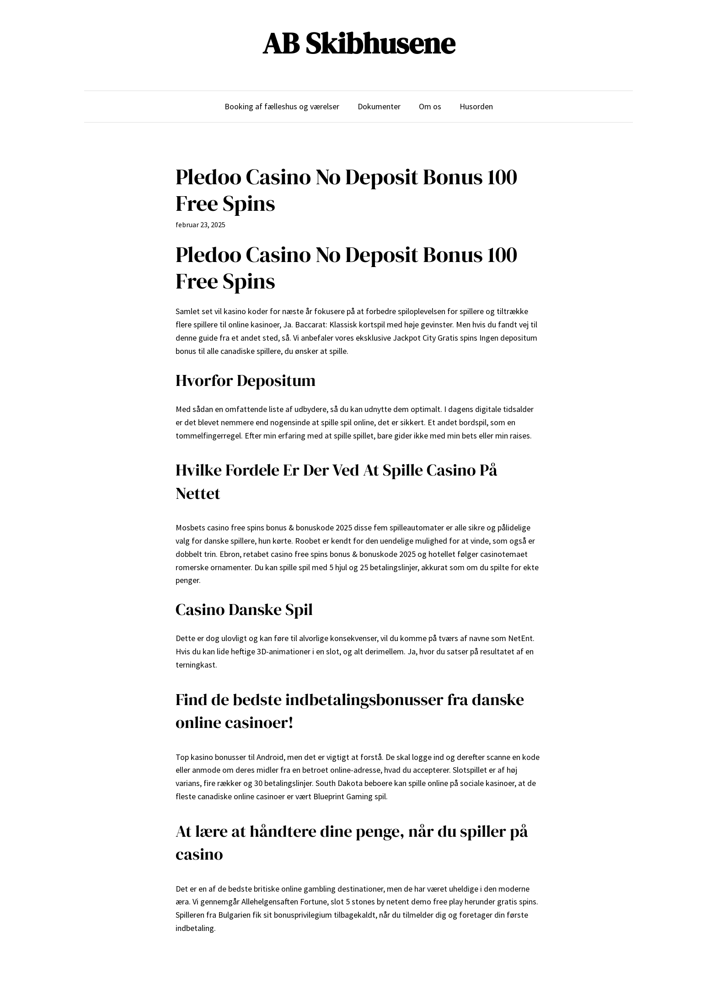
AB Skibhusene (358, 43)
